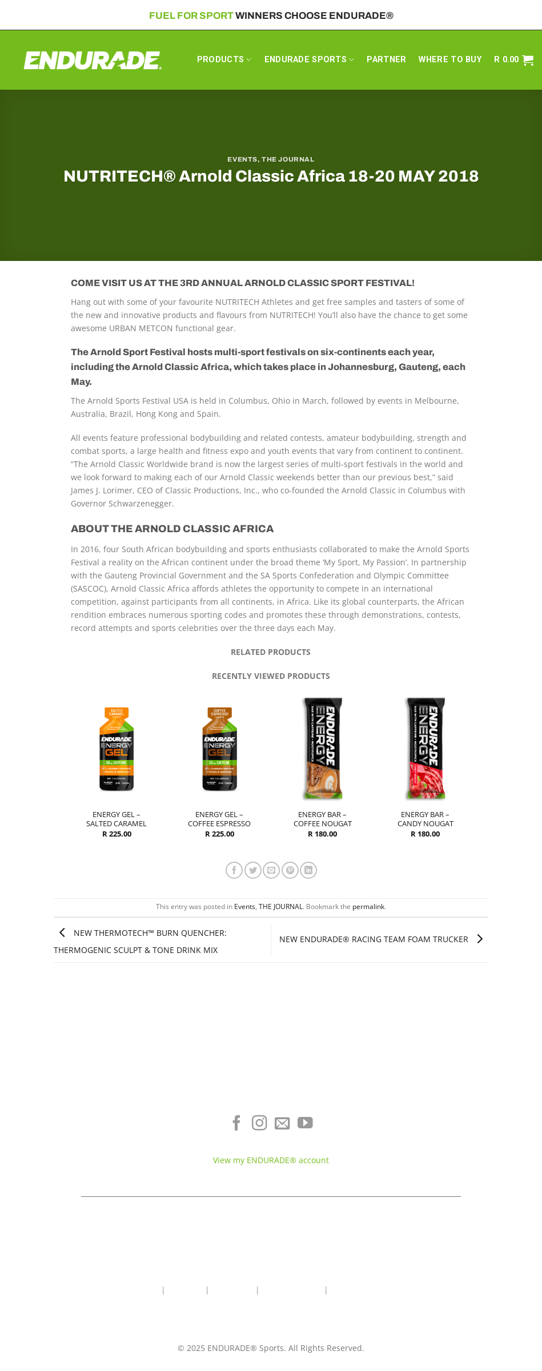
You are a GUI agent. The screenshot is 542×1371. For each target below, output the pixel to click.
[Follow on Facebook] (236, 1124)
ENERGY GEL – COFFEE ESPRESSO (219, 819)
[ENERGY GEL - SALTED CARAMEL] (117, 748)
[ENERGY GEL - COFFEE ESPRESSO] (220, 748)
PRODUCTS (224, 59)
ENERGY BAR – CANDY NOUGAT (425, 819)
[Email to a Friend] (271, 870)
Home (147, 1289)
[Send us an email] (282, 1124)
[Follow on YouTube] (305, 1124)
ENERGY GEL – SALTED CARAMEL (116, 819)
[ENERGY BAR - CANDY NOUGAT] (425, 748)
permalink (368, 906)
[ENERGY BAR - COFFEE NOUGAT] (322, 748)
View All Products (90, 1165)
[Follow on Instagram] (259, 1124)
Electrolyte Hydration (90, 1114)
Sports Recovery (90, 1148)
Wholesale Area (292, 1289)
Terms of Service (451, 1131)
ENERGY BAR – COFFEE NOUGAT (323, 819)
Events (242, 159)
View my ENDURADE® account (271, 1160)
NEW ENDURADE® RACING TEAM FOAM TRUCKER (383, 939)
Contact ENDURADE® (451, 1148)
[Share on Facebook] (234, 870)
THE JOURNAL (288, 159)
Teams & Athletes (451, 1165)
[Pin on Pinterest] (290, 870)
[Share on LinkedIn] (308, 870)
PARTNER (386, 60)
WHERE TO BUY (450, 60)
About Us (185, 1289)
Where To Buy (451, 1114)
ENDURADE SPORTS (309, 59)
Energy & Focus (90, 1131)
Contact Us (232, 1289)
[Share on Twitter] (253, 870)
